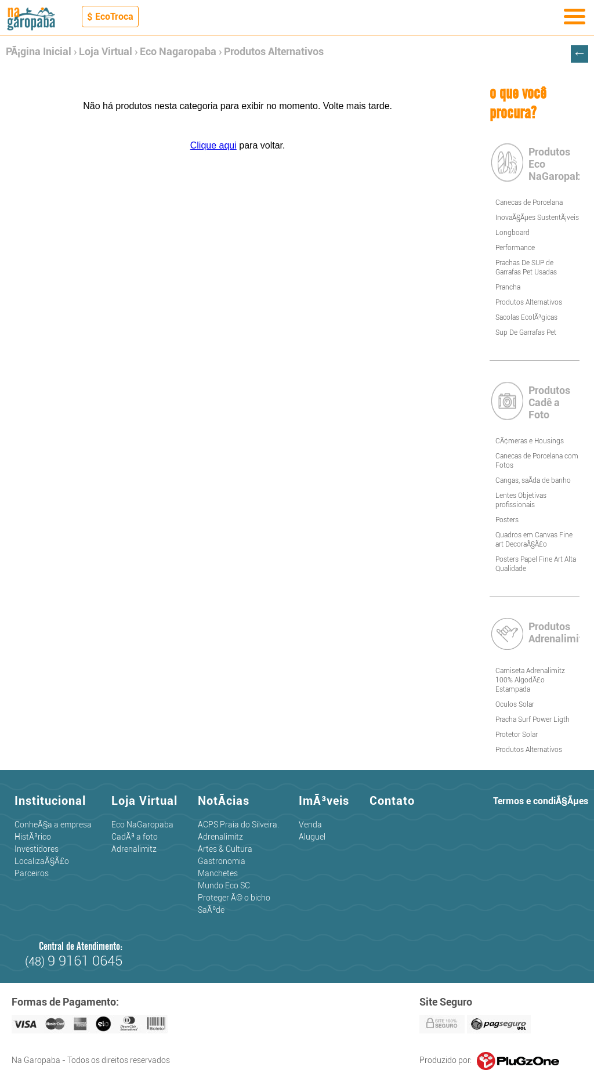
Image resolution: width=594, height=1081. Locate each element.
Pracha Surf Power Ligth (532, 719)
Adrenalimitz (134, 849)
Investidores (37, 849)
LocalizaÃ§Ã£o (42, 861)
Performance (515, 248)
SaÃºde (211, 909)
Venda (310, 824)
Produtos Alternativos (274, 51)
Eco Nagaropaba (178, 51)
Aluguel (312, 836)
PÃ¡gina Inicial (38, 51)
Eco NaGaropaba (142, 824)
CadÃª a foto (134, 836)
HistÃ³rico (33, 836)
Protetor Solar (516, 735)
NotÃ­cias (223, 801)
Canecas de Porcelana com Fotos (536, 460)
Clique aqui (213, 145)
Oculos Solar (514, 704)
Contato (392, 801)
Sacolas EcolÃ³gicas (526, 317)
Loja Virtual (105, 51)
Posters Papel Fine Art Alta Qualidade (535, 564)
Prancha (507, 287)
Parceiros (32, 873)
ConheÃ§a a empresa (53, 824)
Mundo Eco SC (224, 885)
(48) (73, 961)
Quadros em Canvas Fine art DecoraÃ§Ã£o (534, 539)
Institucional (50, 801)
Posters (507, 520)
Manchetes (218, 873)
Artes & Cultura (225, 849)
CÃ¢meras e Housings (529, 441)
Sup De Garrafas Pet (525, 332)
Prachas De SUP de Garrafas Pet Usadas (526, 267)
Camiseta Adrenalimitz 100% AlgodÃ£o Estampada (530, 680)
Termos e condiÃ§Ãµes (540, 801)
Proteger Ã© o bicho (234, 897)
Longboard (512, 233)
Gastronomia (221, 861)
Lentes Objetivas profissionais (520, 500)
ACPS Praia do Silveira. (238, 824)
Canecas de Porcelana (529, 202)
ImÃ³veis (324, 801)
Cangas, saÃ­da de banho (533, 480)
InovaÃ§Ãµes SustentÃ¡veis (537, 218)
